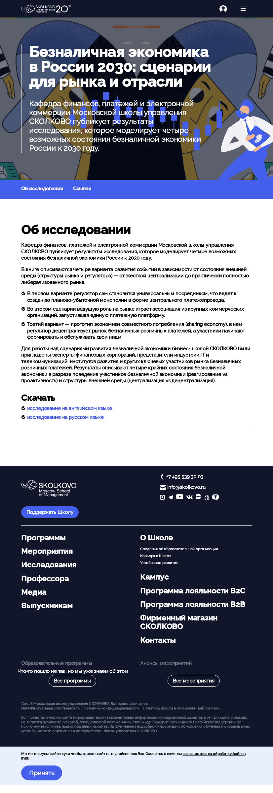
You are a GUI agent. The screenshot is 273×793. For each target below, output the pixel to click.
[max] (162, 498)
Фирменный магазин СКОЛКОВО (178, 622)
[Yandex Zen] (198, 498)
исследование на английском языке (69, 408)
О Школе (156, 537)
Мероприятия (46, 551)
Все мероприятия (193, 681)
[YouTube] (179, 498)
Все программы (72, 681)
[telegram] (170, 498)
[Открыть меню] (243, 8)
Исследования (48, 564)
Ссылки (82, 189)
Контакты (158, 640)
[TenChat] (215, 498)
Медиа (33, 592)
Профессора (45, 578)
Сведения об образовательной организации (179, 549)
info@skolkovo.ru (186, 487)
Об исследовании (42, 189)
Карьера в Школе (155, 556)
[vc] (206, 498)
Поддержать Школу (49, 512)
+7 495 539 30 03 (184, 477)
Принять (42, 773)
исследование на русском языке (65, 417)
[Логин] (226, 9)
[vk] (189, 498)
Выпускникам (46, 605)
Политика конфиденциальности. (111, 708)
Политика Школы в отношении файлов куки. (181, 708)
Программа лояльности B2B (192, 604)
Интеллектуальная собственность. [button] (50, 708)
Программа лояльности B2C (192, 591)
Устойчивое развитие (159, 563)
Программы (43, 537)
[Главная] (46, 9)
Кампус (154, 577)
